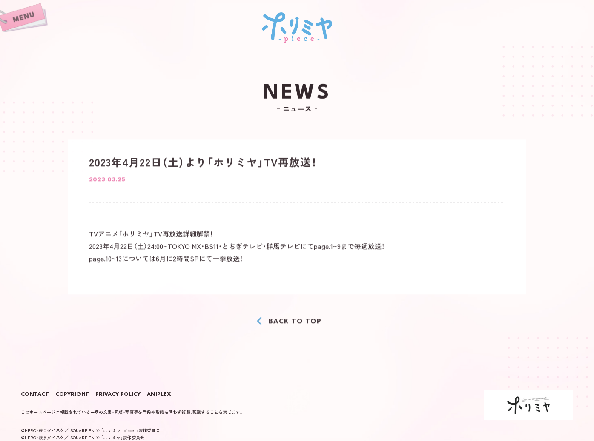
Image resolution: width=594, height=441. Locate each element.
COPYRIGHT (72, 395)
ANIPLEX (159, 395)
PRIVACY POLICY (118, 395)
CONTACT (35, 395)
